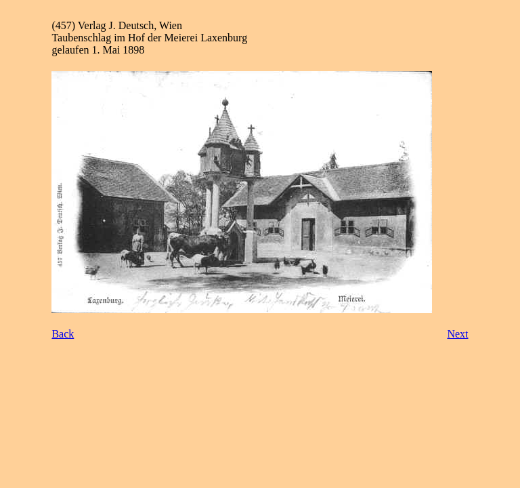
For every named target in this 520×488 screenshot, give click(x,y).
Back (62, 334)
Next (457, 334)
